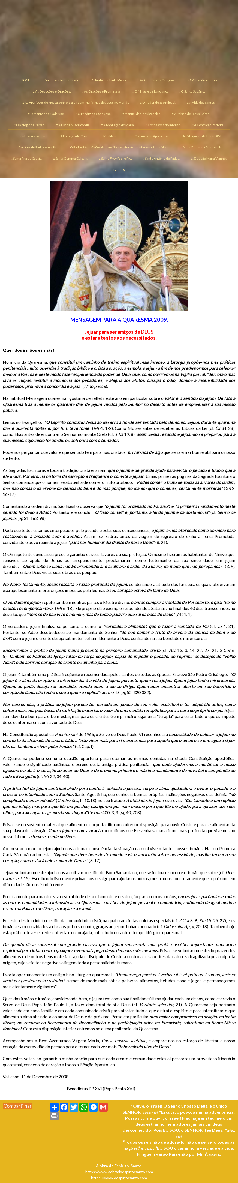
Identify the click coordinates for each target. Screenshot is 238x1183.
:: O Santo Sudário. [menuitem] (192, 91)
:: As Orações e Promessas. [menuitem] (102, 91)
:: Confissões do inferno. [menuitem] (163, 125)
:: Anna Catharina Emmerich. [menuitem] (201, 147)
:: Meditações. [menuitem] (111, 136)
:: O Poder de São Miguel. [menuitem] (158, 102)
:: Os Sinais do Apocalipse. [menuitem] (151, 136)
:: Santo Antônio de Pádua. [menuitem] (161, 158)
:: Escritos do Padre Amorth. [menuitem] (36, 147)
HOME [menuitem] (26, 80)
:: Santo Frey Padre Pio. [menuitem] (115, 158)
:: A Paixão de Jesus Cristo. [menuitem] (191, 114)
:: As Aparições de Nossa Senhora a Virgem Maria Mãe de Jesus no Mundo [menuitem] (75, 102)
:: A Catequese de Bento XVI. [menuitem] (201, 136)
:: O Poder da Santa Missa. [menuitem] (108, 80)
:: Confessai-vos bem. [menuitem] (31, 136)
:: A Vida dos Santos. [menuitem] (201, 102)
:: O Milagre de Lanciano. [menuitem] (150, 91)
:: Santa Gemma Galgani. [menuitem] (70, 158)
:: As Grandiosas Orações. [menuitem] (156, 80)
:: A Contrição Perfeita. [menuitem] (208, 125)
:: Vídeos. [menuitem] (119, 170)
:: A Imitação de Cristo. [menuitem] (74, 136)
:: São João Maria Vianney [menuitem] (209, 158)
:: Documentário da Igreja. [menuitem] (60, 80)
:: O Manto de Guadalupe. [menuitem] (46, 114)
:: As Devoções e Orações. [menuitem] (52, 91)
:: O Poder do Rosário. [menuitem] (202, 80)
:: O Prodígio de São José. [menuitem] (94, 114)
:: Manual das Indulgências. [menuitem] (141, 114)
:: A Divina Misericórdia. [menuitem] (73, 125)
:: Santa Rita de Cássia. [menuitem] (26, 158)
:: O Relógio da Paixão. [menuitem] (29, 125)
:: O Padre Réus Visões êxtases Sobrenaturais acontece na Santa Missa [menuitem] (119, 147)
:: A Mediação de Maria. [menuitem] (118, 125)
